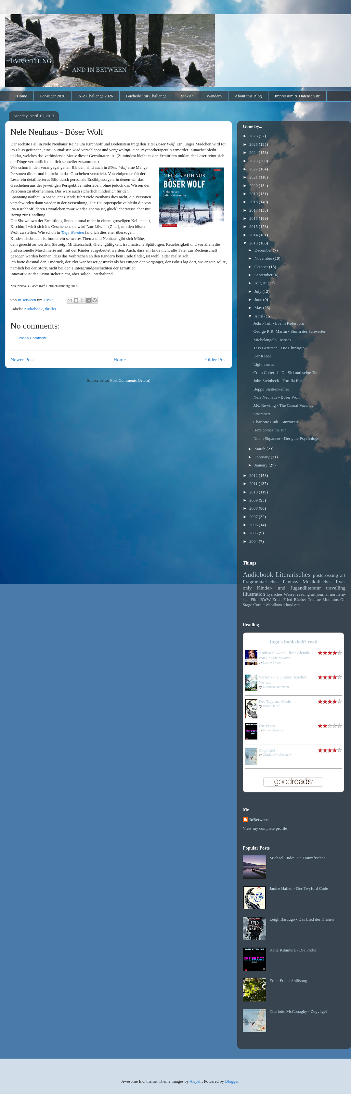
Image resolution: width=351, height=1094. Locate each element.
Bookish (186, 95)
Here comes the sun (269, 430)
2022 (254, 169)
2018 (254, 201)
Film (255, 599)
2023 (254, 160)
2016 (254, 218)
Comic (259, 604)
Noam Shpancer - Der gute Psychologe (286, 438)
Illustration (254, 594)
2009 (254, 500)
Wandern (214, 95)
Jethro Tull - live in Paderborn (278, 323)
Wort (297, 605)
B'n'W (265, 599)
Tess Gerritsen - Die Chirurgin (279, 347)
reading (303, 594)
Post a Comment (32, 337)
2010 (254, 492)
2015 (254, 226)
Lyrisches (274, 594)
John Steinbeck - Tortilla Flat (277, 380)
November (263, 258)
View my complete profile (265, 828)
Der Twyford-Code (275, 701)
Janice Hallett (272, 706)
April (259, 316)
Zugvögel (267, 750)
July (258, 291)
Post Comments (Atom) (130, 380)
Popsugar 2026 (52, 95)
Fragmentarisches (261, 581)
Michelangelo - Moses (272, 339)
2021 (254, 177)
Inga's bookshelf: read (293, 641)
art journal (320, 594)
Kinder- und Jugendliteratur (289, 588)
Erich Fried (282, 599)
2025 (254, 144)
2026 (254, 135)
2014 (254, 234)
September (264, 274)
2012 (254, 475)
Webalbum (274, 605)
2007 (254, 516)
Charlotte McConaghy (277, 754)
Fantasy (291, 581)
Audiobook (33, 308)
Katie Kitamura (273, 730)
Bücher (300, 599)
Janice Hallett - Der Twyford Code (298, 888)
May (258, 307)
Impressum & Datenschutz (297, 95)
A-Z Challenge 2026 (95, 95)
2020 (254, 185)
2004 (254, 541)
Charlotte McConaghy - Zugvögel (298, 1011)
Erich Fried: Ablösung (288, 980)
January (261, 465)
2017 (254, 210)
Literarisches (293, 574)
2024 (254, 152)
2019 (254, 193)
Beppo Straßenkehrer (271, 389)
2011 (254, 483)
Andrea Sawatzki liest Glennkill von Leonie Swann (286, 655)
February (262, 456)
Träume (314, 599)
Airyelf (195, 1081)
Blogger (231, 1081)
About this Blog (248, 95)
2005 (254, 532)
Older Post (216, 359)
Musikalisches (317, 581)
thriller (50, 308)
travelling (335, 588)
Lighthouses (263, 364)
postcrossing (325, 575)
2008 (254, 508)
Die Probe (267, 725)
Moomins (330, 599)
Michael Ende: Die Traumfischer (297, 857)
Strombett (261, 413)
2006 (254, 524)
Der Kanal (262, 356)
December (263, 250)
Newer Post (22, 359)
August (261, 282)
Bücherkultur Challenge (146, 95)
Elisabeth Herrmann (276, 687)
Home (22, 95)
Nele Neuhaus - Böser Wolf (276, 397)
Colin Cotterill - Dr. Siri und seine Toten (287, 372)
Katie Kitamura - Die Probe (292, 950)
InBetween (258, 819)
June (258, 299)
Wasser (290, 594)
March (260, 448)
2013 (254, 243)
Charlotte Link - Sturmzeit (275, 421)
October (261, 266)
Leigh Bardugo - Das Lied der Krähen (301, 919)
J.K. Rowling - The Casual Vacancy (283, 405)
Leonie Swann (272, 662)
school (288, 605)
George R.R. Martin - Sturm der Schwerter (289, 331)
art (342, 575)
